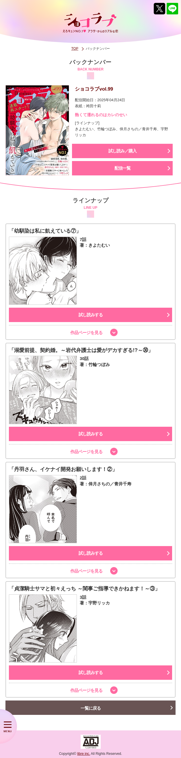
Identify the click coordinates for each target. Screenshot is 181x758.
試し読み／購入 (122, 150)
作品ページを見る (86, 332)
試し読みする (91, 314)
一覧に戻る (91, 708)
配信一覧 (122, 168)
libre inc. (83, 754)
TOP (74, 49)
